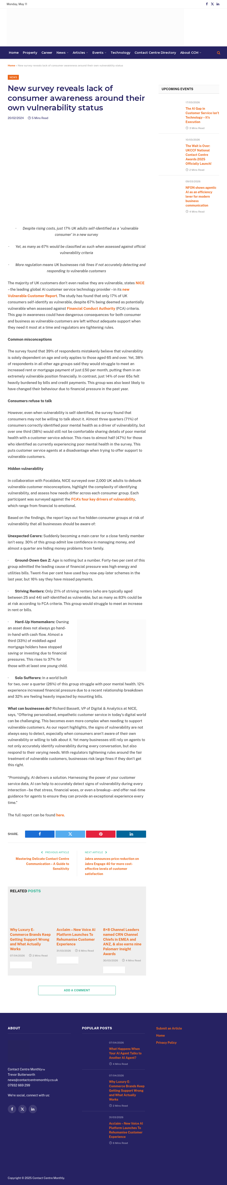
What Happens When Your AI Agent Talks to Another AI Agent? (125, 1065)
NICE (140, 283)
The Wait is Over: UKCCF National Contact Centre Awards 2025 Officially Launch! (201, 163)
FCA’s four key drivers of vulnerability (102, 499)
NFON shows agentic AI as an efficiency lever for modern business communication (202, 209)
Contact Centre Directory (104, 52)
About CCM (129, 52)
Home (161, 1050)
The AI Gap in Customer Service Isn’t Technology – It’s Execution (201, 120)
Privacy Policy (168, 1058)
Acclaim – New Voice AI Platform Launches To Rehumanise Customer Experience (122, 1130)
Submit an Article (171, 1043)
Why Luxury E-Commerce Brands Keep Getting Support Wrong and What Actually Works (126, 1097)
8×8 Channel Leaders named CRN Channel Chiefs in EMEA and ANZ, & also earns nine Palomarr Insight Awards (120, 952)
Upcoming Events (188, 91)
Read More (113, 985)
